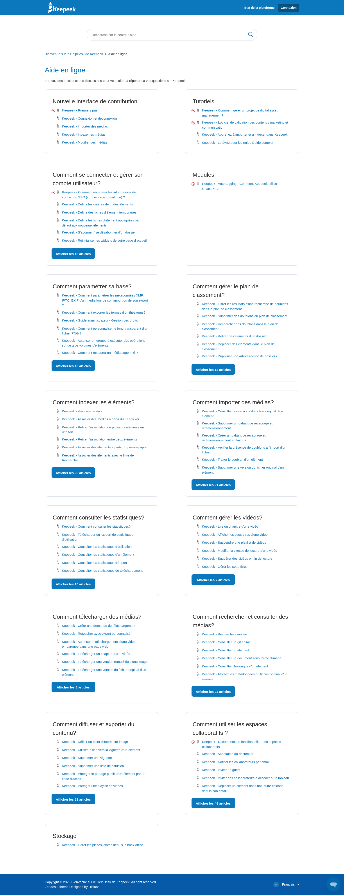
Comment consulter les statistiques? (98, 517)
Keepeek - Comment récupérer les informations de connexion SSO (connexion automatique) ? (99, 194)
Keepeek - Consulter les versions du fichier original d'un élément (242, 413)
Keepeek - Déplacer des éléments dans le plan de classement (238, 346)
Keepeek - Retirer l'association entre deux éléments (99, 439)
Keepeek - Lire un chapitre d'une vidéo (230, 526)
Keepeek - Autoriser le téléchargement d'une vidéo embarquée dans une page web (99, 644)
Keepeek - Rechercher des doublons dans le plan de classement (240, 326)
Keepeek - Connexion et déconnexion (89, 118)
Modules (203, 174)
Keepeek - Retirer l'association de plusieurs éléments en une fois (103, 429)
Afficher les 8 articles (73, 687)
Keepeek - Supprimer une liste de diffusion (93, 766)
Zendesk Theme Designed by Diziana (72, 887)
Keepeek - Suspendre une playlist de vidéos (234, 542)
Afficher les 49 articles (213, 803)
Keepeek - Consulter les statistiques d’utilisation (97, 546)
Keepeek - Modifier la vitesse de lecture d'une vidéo (239, 550)
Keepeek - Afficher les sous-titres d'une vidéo (234, 534)
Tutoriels (203, 101)
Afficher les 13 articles (213, 370)
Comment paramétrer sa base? (92, 286)
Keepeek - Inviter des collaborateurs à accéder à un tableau (245, 778)
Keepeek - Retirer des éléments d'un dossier (234, 336)
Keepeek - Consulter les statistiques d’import (94, 562)
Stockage (64, 836)
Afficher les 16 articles (73, 254)
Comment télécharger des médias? (97, 616)
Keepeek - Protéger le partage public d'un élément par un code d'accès (103, 776)
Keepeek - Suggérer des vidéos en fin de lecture (237, 558)
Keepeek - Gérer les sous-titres (224, 566)
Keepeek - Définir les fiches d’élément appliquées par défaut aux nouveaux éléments (101, 222)
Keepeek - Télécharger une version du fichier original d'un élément (104, 672)
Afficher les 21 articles (213, 485)
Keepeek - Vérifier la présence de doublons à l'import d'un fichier (244, 450)
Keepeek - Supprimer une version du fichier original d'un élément (243, 469)
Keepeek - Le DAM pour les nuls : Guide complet (237, 142)
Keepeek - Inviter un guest (221, 770)
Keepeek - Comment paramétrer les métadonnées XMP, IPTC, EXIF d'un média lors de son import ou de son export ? (105, 300)
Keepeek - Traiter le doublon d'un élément (232, 459)
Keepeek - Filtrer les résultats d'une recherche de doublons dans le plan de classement (245, 306)
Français (289, 884)
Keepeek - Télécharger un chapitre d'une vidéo (96, 654)
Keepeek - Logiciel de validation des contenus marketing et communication (245, 124)
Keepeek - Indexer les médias (83, 134)
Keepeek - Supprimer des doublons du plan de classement (244, 316)
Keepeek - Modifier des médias (84, 142)
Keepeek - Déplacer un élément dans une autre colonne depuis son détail (242, 788)
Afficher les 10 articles (73, 366)
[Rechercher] (172, 35)
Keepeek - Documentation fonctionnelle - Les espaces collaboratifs (241, 744)
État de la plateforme (259, 7)
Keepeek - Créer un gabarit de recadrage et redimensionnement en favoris (233, 437)
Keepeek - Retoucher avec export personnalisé (96, 633)
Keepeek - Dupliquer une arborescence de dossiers (239, 356)
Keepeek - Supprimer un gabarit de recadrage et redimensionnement (237, 425)
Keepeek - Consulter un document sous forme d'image (241, 658)
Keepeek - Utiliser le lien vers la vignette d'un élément (101, 750)
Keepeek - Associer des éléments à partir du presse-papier (104, 447)
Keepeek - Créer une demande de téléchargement (98, 625)
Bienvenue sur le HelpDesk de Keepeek (74, 54)
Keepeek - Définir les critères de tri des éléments (97, 204)
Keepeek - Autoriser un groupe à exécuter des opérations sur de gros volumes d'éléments (103, 343)
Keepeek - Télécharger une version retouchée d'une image (104, 661)
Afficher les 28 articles (73, 799)
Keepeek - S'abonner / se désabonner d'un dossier (99, 232)
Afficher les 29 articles (73, 473)
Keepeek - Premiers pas (79, 110)
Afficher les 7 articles (213, 580)
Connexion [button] (289, 7)
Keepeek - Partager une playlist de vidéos (92, 786)
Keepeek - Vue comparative (82, 411)
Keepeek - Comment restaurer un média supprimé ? (100, 352)
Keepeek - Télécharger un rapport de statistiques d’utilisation (97, 537)
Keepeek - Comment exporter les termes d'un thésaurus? (103, 312)
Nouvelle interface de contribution (95, 101)
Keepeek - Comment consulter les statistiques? (96, 526)
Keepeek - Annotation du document (227, 754)
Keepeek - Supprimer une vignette (87, 758)
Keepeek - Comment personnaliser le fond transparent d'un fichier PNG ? (105, 331)
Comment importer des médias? (233, 402)
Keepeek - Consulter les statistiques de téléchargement (102, 570)
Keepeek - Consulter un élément (225, 650)
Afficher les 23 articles (213, 692)
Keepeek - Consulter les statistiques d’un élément (98, 554)
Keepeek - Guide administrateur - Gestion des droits (100, 320)
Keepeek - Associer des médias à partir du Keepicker (100, 419)
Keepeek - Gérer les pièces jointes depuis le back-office (102, 845)
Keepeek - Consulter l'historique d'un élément (235, 666)
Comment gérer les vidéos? (227, 517)
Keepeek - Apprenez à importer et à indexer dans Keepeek (244, 134)
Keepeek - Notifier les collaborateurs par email (235, 762)
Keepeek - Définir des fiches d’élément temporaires (99, 212)
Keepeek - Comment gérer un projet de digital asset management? (240, 112)
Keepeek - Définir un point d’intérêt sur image (95, 742)
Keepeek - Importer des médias (85, 126)
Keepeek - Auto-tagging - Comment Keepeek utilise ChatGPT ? (239, 186)
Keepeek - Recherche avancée (224, 634)
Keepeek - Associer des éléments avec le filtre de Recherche (98, 457)
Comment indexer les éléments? (93, 402)
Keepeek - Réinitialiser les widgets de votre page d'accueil (104, 240)
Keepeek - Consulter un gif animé (226, 642)
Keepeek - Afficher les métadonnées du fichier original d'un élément (244, 676)
